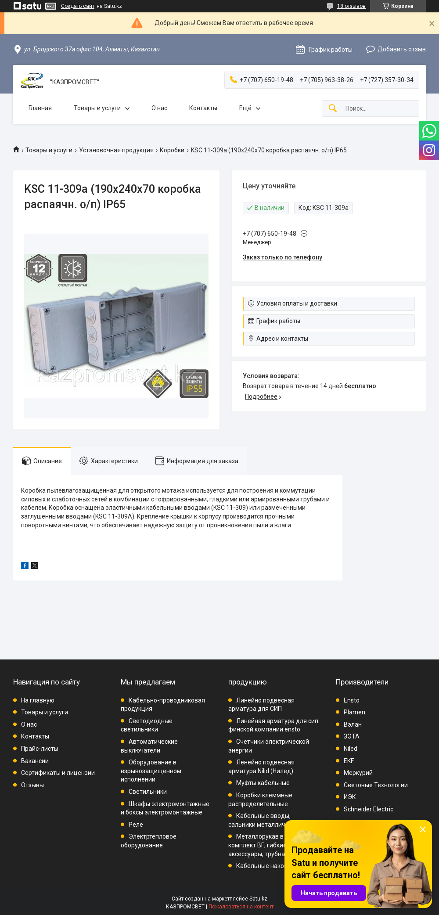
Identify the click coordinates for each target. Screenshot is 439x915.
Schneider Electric (368, 809)
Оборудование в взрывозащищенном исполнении (151, 771)
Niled (350, 748)
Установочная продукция (116, 150)
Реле (136, 824)
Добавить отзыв (402, 49)
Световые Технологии (376, 785)
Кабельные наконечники (272, 865)
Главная (40, 108)
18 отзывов (351, 6)
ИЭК (350, 796)
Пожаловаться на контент (241, 907)
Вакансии (35, 760)
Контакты (203, 108)
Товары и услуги (97, 108)
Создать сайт (77, 6)
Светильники (148, 791)
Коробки (172, 150)
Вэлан (353, 724)
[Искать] (333, 108)
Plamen (354, 712)
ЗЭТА (352, 736)
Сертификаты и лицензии (58, 772)
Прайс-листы (39, 748)
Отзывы (32, 785)
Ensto (352, 700)
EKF (349, 760)
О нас (159, 108)
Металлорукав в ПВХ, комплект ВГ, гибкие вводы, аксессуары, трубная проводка (273, 845)
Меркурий (358, 772)
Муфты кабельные (263, 782)
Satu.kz (258, 899)
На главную (37, 700)
